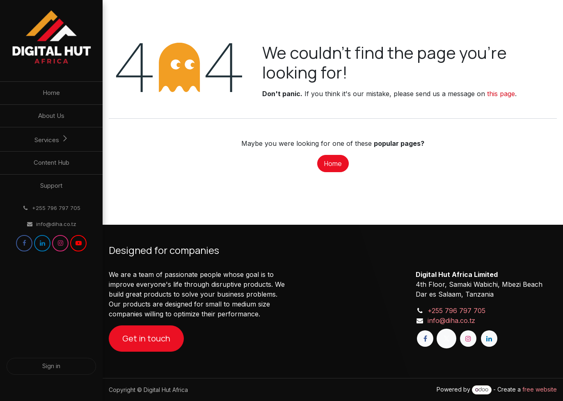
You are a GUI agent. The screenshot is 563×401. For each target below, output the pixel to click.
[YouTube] (78, 243)
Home (333, 163)
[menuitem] (51, 93)
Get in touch (146, 338)
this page (501, 94)
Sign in (51, 366)
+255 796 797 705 (456, 311)
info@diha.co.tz (451, 320)
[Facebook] (24, 243)
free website (539, 389)
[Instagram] (60, 243)
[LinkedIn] (42, 243)
